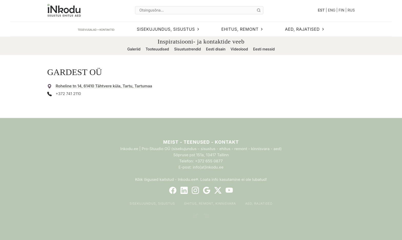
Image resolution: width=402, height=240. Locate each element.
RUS (351, 10)
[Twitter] (218, 190)
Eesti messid (264, 49)
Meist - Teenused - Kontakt (201, 142)
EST (321, 10)
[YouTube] (229, 190)
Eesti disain (215, 49)
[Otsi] (258, 10)
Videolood (239, 49)
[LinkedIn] (184, 190)
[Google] (206, 190)
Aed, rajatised (259, 203)
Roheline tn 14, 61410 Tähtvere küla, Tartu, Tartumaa (104, 86)
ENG (332, 10)
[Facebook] (172, 190)
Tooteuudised (157, 49)
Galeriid (133, 49)
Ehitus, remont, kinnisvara (210, 203)
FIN (342, 10)
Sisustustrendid (187, 49)
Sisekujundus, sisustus (152, 203)
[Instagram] (195, 190)
